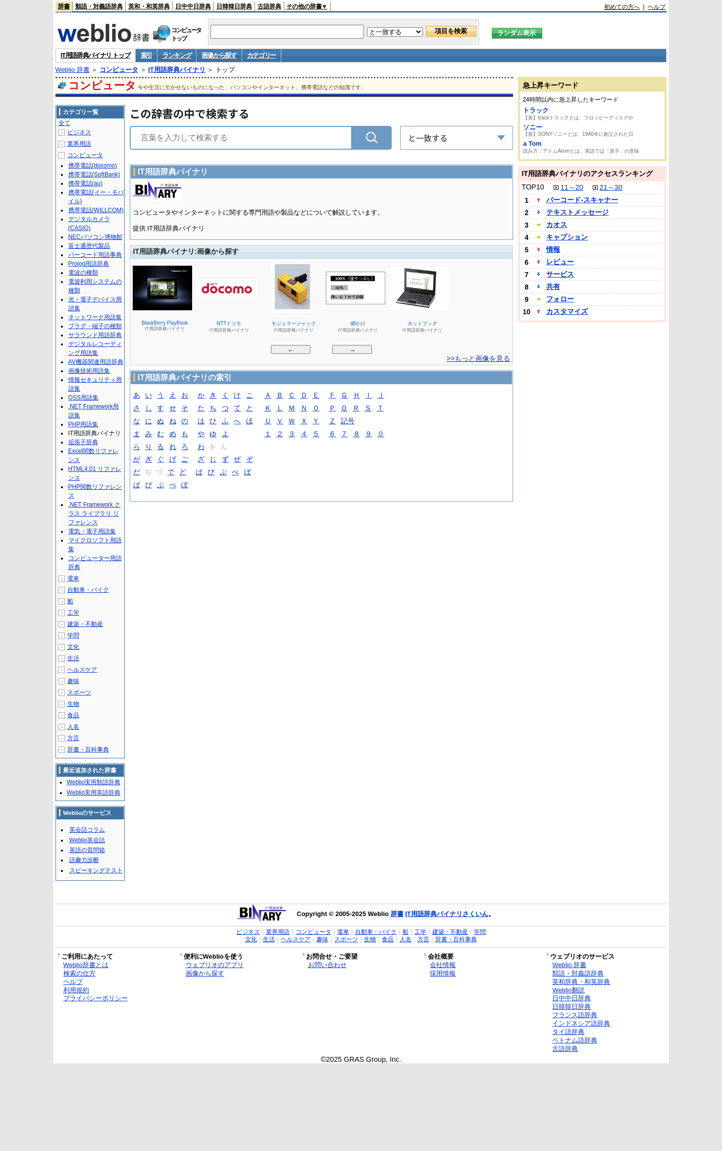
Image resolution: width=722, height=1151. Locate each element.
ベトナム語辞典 (574, 1040)
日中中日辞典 (193, 6)
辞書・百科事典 (88, 749)
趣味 (73, 681)
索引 (146, 55)
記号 (348, 421)
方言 (73, 738)
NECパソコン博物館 (95, 236)
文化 (73, 646)
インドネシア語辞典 (581, 1023)
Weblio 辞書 (72, 69)
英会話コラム (87, 829)
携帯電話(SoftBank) (94, 174)
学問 (73, 635)
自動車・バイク (88, 589)
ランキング (177, 55)
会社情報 (443, 965)
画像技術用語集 (89, 370)
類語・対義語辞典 (99, 6)
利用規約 (76, 990)
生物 (73, 703)
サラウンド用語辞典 (95, 335)
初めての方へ (622, 6)
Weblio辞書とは (85, 965)
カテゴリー (261, 55)
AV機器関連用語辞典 (95, 361)
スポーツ (79, 692)
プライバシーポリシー (95, 998)
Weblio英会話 (87, 840)
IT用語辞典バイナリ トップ (95, 55)
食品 (73, 715)
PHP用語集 (83, 424)
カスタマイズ (567, 311)
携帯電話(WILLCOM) (96, 210)
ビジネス (79, 132)
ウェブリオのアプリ (215, 965)
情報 (553, 249)
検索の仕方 (79, 973)
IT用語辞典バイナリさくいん (446, 914)
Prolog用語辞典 (88, 263)
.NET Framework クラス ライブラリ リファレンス (94, 513)
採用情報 (443, 973)
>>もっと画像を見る (479, 358)
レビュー (560, 262)
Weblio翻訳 (568, 990)
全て (64, 123)
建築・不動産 (85, 624)
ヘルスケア (82, 669)
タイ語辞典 (568, 1032)
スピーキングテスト (96, 870)
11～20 (572, 187)
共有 (553, 286)
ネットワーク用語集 (95, 317)
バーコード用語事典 (95, 254)
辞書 (64, 6)
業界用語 (79, 143)
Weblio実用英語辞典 (93, 792)
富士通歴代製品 (89, 245)
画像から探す (219, 55)
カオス (556, 225)
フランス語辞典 (574, 1015)
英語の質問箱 (87, 850)
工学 (73, 612)
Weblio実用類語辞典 (93, 782)
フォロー (560, 299)
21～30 (611, 187)
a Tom (532, 143)
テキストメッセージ (577, 212)
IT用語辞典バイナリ (177, 69)
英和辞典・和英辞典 (581, 981)
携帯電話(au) (85, 183)
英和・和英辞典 (149, 6)
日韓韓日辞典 (234, 6)
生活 (73, 658)
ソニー (532, 127)
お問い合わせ (327, 965)
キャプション (567, 237)
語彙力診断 (84, 860)
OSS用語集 (83, 397)
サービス (560, 274)
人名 (73, 726)
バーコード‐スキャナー (582, 200)
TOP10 (532, 187)
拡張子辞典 (83, 442)
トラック (536, 110)
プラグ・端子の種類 (95, 326)
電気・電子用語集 (92, 531)
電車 (73, 578)
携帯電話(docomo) (92, 165)
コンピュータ (119, 69)
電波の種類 (83, 272)
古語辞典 (269, 6)
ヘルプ (657, 6)
